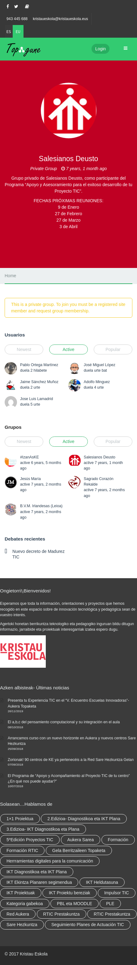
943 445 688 (17, 19)
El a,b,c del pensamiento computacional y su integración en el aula (64, 722)
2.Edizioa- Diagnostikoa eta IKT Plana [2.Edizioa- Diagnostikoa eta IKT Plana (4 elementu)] (83, 818)
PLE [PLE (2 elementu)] (110, 903)
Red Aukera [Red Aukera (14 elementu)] (17, 914)
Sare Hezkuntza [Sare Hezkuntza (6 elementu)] (21, 924)
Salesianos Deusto (99, 457)
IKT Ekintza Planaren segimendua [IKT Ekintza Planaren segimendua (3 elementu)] (39, 882)
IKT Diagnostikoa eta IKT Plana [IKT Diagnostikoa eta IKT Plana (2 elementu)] (36, 871)
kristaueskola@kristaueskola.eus (60, 19)
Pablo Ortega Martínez (39, 365)
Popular (112, 349)
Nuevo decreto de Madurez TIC (38, 554)
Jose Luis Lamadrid (36, 399)
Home (10, 275)
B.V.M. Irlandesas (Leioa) (41, 506)
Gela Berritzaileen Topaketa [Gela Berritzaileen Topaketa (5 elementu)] (78, 850)
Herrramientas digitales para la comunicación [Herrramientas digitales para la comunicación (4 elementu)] (49, 860)
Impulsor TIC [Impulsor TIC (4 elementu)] (116, 892)
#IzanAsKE (29, 457)
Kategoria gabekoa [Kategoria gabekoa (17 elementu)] (24, 903)
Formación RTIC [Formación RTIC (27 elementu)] (22, 850)
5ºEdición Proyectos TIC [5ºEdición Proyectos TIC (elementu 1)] (29, 839)
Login (100, 48)
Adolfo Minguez (97, 382)
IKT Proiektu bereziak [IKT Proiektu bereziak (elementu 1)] (69, 892)
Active (68, 349)
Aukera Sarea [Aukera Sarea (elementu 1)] (80, 839)
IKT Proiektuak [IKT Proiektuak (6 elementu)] (20, 892)
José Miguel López (99, 365)
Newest (24, 349)
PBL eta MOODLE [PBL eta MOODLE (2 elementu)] (74, 903)
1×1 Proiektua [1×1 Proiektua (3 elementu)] (19, 818)
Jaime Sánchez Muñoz (39, 382)
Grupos (13, 427)
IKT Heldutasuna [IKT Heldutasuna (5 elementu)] (102, 882)
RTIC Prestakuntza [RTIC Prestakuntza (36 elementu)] (61, 914)
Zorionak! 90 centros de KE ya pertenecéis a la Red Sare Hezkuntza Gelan (71, 760)
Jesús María (30, 479)
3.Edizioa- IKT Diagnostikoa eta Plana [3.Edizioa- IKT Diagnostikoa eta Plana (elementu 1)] (42, 829)
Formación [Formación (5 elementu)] (118, 839)
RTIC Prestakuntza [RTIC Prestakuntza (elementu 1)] (112, 914)
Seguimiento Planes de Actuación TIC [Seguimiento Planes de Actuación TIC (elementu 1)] (87, 924)
